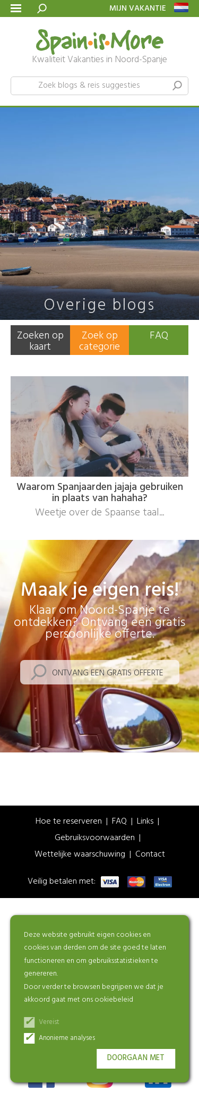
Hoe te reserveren (69, 821)
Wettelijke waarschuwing (79, 854)
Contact (150, 854)
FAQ (159, 336)
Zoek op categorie (99, 341)
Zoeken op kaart (40, 341)
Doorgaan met (136, 1058)
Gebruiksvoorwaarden (95, 838)
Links (145, 821)
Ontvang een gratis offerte (107, 673)
